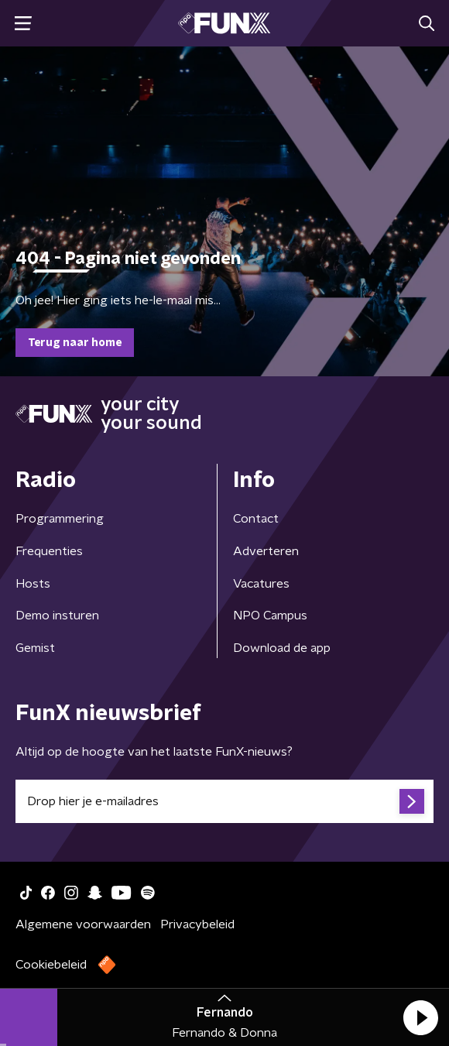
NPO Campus (270, 615)
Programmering (59, 519)
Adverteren (266, 551)
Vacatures (261, 584)
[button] (420, 1017)
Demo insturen (57, 615)
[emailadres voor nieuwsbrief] (224, 801)
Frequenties (49, 551)
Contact (256, 519)
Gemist (35, 648)
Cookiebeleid (51, 965)
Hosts (32, 584)
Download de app (282, 648)
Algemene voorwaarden (83, 924)
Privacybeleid (197, 924)
